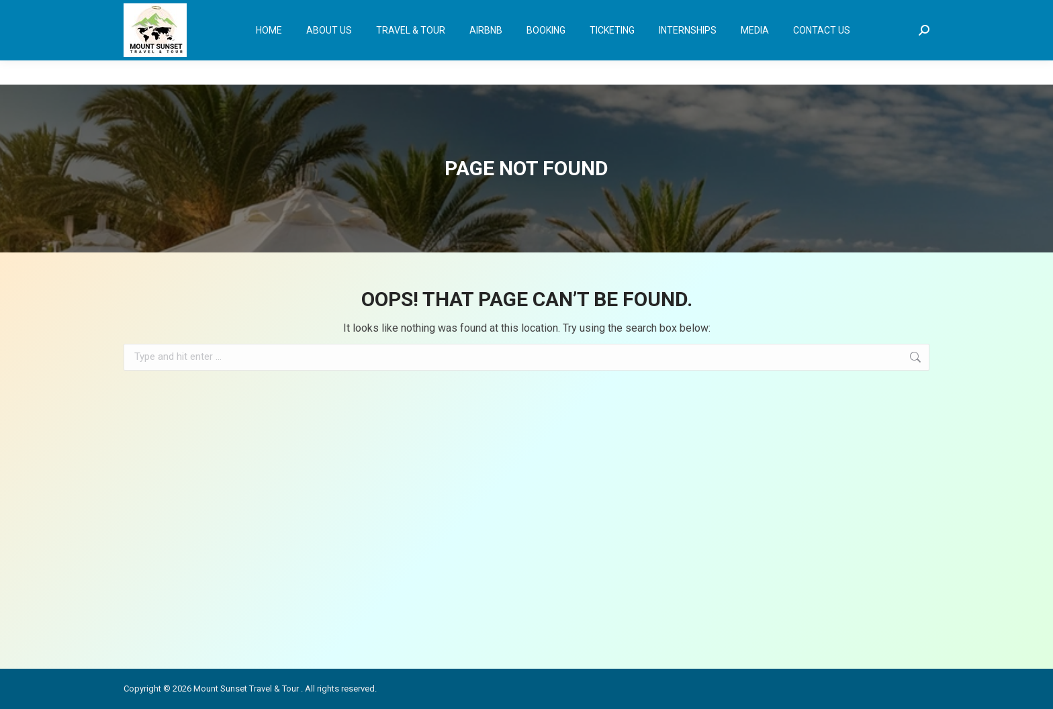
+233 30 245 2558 (164, 12)
